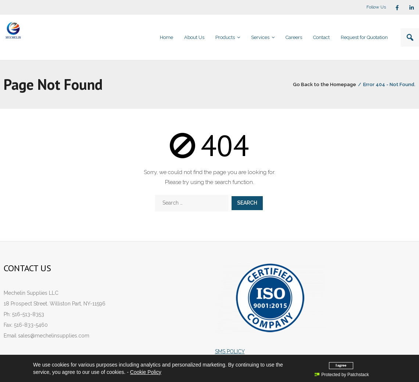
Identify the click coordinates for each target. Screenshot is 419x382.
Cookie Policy (145, 372)
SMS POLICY (230, 351)
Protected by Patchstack (342, 374)
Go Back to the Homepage (324, 84)
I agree (341, 365)
